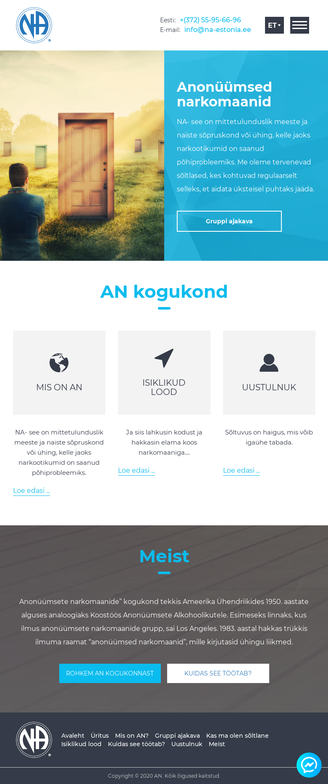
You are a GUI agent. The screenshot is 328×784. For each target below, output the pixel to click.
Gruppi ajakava (177, 735)
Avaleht (72, 735)
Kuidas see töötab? (136, 744)
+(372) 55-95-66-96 (210, 20)
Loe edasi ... (31, 491)
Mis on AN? (132, 735)
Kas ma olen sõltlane (237, 735)
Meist (217, 744)
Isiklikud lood (81, 744)
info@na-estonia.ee (217, 30)
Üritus (100, 735)
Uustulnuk (186, 744)
